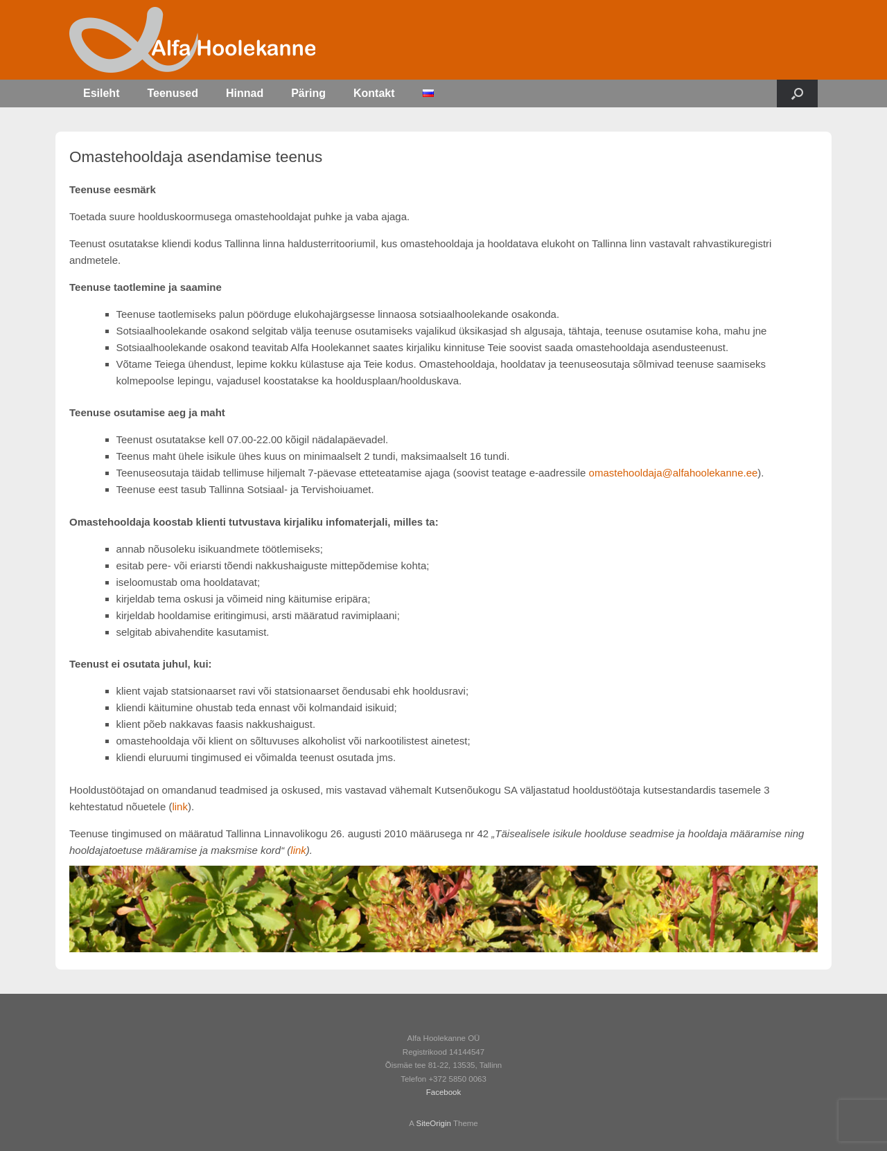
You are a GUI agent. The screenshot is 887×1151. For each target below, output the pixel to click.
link (180, 806)
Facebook (444, 1092)
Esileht (101, 93)
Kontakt (374, 93)
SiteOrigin (433, 1123)
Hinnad (244, 93)
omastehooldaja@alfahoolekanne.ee (673, 473)
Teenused (172, 93)
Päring (308, 93)
